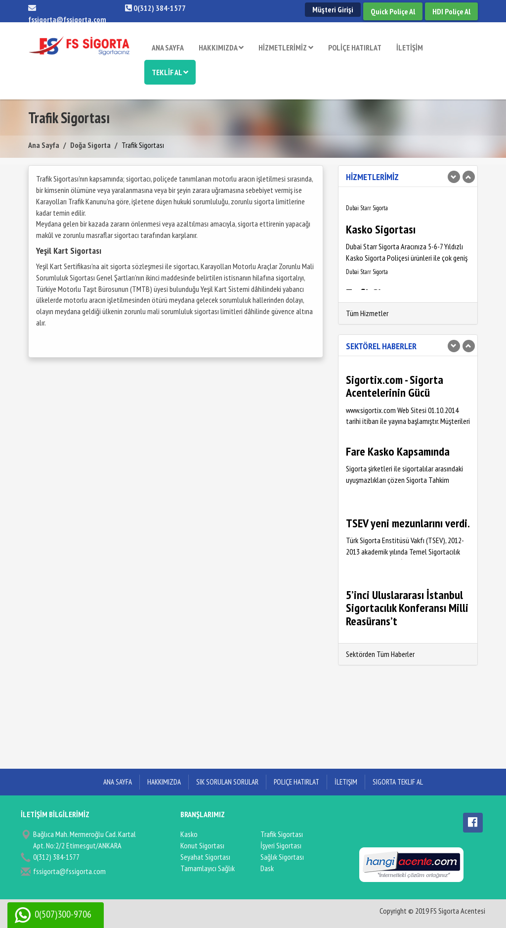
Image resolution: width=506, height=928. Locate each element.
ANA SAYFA (168, 47)
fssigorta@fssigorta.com (69, 871)
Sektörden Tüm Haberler (380, 654)
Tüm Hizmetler (367, 313)
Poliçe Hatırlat (296, 782)
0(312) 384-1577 (155, 8)
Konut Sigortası (202, 845)
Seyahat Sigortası (205, 857)
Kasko (189, 834)
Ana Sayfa (43, 145)
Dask (267, 868)
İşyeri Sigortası (280, 845)
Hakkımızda (164, 782)
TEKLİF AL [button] (170, 72)
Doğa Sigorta (90, 145)
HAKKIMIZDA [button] (221, 47)
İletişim (346, 782)
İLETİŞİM (409, 47)
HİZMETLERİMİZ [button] (285, 47)
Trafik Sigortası (281, 834)
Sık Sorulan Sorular (227, 782)
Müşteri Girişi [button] (332, 9)
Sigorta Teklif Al (398, 782)
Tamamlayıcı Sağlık (207, 868)
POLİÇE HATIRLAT (354, 47)
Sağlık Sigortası (282, 857)
